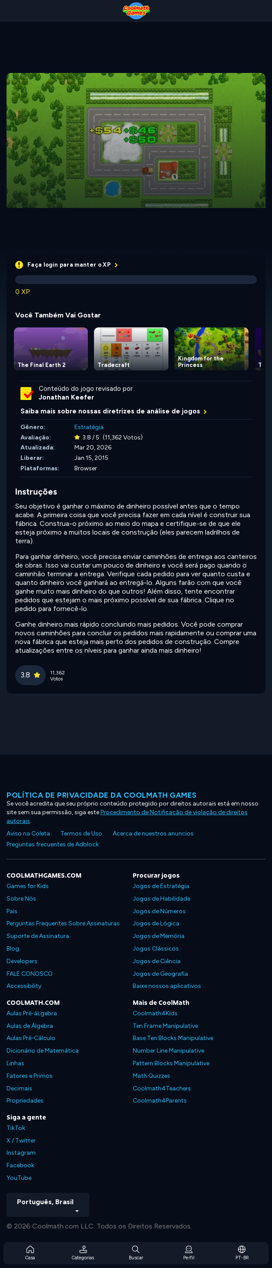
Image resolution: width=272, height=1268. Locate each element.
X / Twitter (21, 1140)
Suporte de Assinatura (38, 936)
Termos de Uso (81, 833)
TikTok (16, 1128)
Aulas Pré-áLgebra (32, 1013)
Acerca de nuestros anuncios (153, 833)
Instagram (21, 1152)
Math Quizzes (151, 1076)
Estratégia (89, 427)
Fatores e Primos (30, 1076)
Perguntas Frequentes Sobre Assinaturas (63, 923)
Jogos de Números (159, 911)
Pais (12, 911)
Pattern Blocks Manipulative (171, 1063)
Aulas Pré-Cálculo (31, 1038)
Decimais (19, 1088)
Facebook (20, 1165)
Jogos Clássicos (156, 948)
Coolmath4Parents (160, 1100)
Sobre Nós (21, 898)
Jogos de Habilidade (161, 898)
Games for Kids (28, 886)
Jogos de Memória (159, 936)
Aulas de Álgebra (30, 1026)
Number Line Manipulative (168, 1050)
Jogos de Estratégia (161, 886)
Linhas (15, 1063)
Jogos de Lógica (156, 923)
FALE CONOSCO (30, 973)
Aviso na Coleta (28, 833)
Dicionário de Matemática (43, 1050)
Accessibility (24, 986)
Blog (13, 948)
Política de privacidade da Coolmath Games (102, 795)
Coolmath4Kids (155, 1013)
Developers (22, 961)
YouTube (19, 1178)
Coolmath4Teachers (162, 1088)
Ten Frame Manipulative (165, 1026)
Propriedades (25, 1100)
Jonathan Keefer (66, 397)
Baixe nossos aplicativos (167, 986)
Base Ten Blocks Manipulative (173, 1038)
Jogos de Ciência (157, 961)
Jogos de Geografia (160, 973)
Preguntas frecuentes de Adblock (53, 844)
